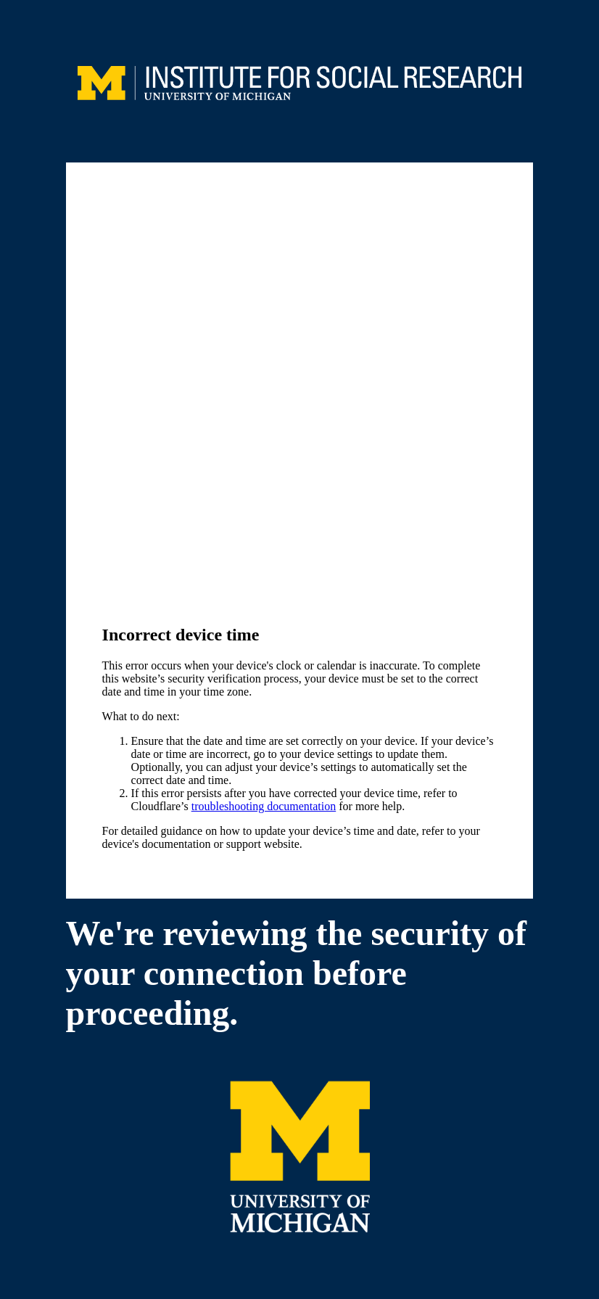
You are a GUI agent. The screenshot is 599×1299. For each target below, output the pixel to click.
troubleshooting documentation (263, 806)
